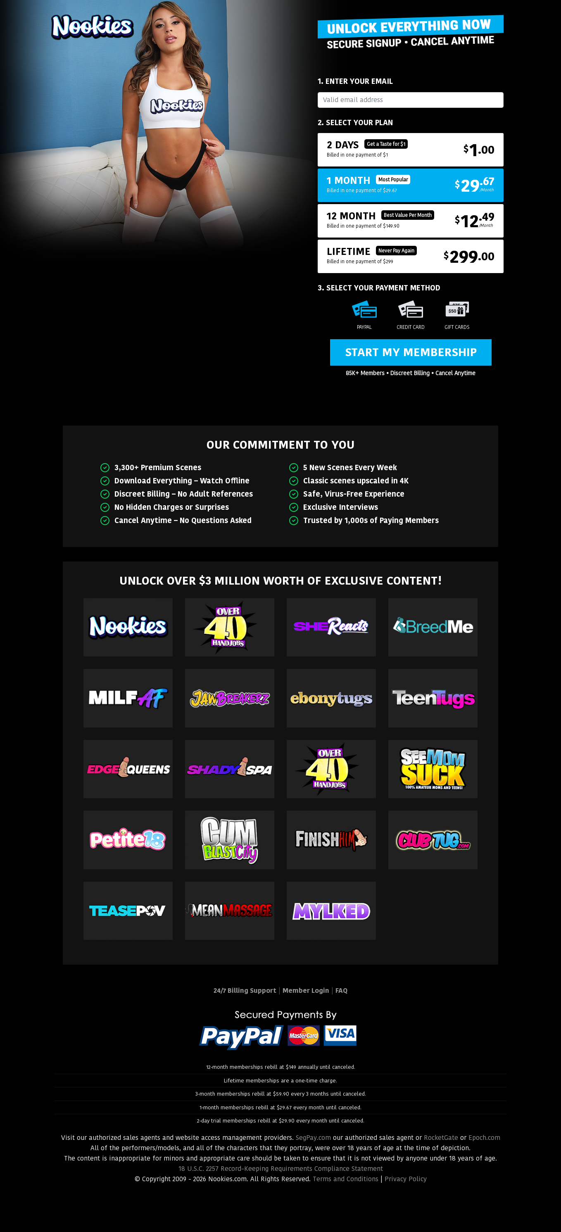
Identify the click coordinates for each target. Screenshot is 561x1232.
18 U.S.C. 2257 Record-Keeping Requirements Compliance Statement (280, 1168)
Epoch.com (484, 1137)
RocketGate (441, 1137)
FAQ (341, 990)
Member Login (306, 990)
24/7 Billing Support (245, 990)
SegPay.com (313, 1137)
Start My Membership (411, 352)
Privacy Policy (406, 1179)
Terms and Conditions (345, 1179)
